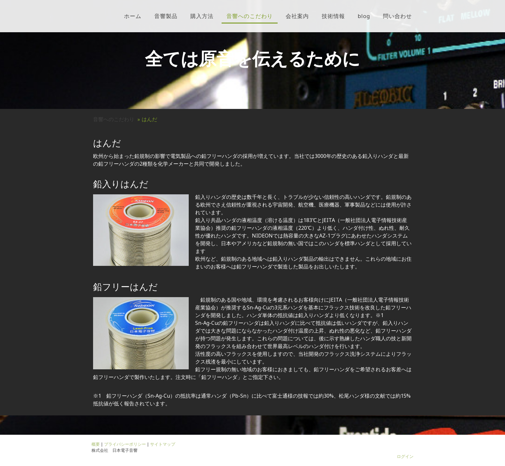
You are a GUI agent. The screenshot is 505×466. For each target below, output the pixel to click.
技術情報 (333, 16)
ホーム (132, 16)
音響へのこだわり (249, 16)
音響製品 (165, 16)
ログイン (405, 456)
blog (364, 16)
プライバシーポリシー (125, 444)
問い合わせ (397, 16)
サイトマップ (162, 444)
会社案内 (297, 16)
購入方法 (202, 16)
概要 (95, 444)
